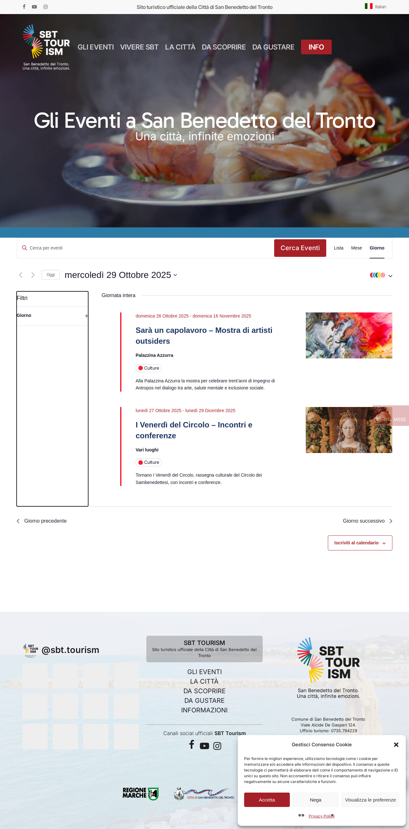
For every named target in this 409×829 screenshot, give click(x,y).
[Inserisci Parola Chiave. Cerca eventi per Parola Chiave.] (145, 248)
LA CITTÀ (204, 681)
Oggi (51, 274)
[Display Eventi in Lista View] (338, 248)
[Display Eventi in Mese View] (356, 248)
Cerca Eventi (300, 248)
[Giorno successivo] (33, 275)
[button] (396, 744)
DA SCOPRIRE (204, 691)
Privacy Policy (322, 816)
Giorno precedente (42, 521)
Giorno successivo (367, 521)
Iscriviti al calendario (357, 542)
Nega (315, 799)
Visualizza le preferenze (370, 799)
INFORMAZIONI (204, 710)
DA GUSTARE (204, 700)
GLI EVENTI (204, 672)
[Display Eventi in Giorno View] (377, 248)
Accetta (267, 799)
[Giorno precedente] (20, 275)
